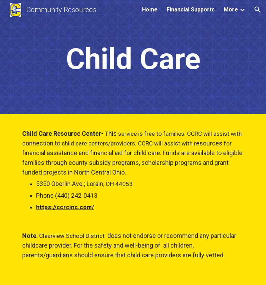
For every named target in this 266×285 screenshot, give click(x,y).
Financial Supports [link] (191, 9)
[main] (132, 59)
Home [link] (150, 9)
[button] (257, 9)
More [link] (231, 9)
